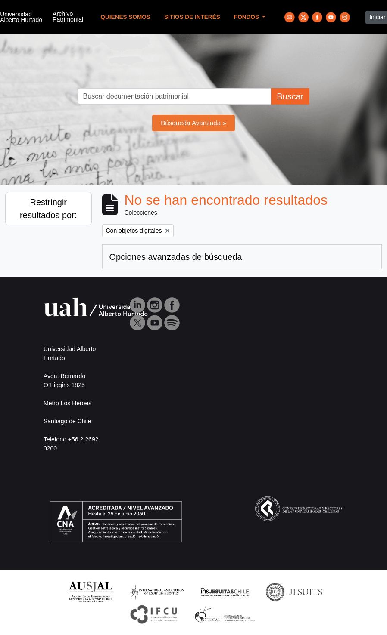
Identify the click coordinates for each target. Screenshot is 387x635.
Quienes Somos (125, 17)
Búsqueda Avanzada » (193, 122)
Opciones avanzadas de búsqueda (175, 257)
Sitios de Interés (192, 17)
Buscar (290, 96)
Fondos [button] (247, 17)
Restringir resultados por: (48, 208)
